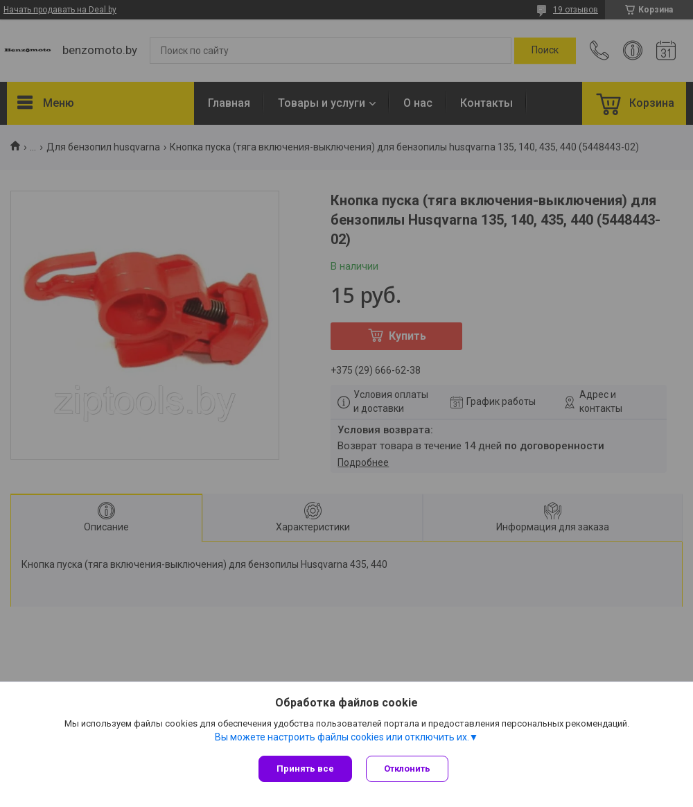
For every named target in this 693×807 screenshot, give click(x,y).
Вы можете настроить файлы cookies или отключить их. (342, 737)
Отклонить (407, 768)
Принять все (305, 768)
